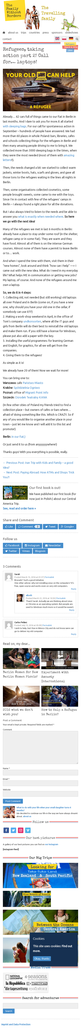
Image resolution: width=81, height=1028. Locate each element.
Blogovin (40, 551)
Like (10, 526)
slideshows (9, 39)
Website (7, 789)
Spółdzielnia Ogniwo (27, 387)
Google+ (69, 526)
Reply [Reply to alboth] (71, 610)
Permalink (49, 577)
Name (6, 768)
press (51, 32)
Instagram (34, 545)
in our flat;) (19, 436)
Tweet (52, 526)
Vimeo (26, 551)
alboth (29, 595)
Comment (31, 526)
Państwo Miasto (33, 382)
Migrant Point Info (36, 392)
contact (24, 39)
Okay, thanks (41, 958)
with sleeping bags (14, 126)
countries (38, 32)
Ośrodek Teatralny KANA (31, 397)
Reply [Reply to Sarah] (73, 589)
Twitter (12, 551)
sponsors (64, 32)
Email (6, 779)
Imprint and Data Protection (15, 1024)
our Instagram (51, 844)
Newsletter (55, 545)
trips (26, 32)
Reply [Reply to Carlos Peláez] (73, 634)
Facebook (13, 545)
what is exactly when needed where (40, 216)
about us (15, 32)
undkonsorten (32, 321)
